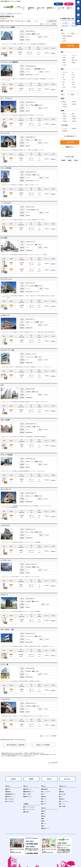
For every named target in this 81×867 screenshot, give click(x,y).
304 (10, 54)
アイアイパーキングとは (29, 808)
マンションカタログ (46, 792)
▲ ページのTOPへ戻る (52, 763)
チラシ (43, 795)
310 (11, 342)
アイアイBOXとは (9, 800)
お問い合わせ (67, 780)
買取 (43, 819)
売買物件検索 (44, 790)
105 (11, 230)
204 (11, 125)
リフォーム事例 (27, 795)
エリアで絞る (65, 23)
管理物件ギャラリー (28, 797)
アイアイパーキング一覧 (29, 810)
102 (11, 447)
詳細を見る (53, 53)
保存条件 (76, 161)
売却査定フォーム (45, 829)
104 (11, 587)
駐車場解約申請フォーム (11, 795)
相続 (43, 814)
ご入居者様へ (13, 780)
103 (11, 160)
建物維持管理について (28, 792)
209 (11, 195)
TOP (61, 790)
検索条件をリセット (70, 147)
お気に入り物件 (70, 157)
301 (11, 90)
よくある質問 (62, 807)
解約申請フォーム (9, 797)
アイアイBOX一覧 (9, 802)
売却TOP (44, 812)
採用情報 (31, 780)
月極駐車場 (8, 792)
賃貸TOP (8, 790)
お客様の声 (62, 800)
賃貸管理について (27, 790)
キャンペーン (62, 805)
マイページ (44, 800)
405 (11, 307)
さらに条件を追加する (70, 136)
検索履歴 (69, 161)
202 (11, 552)
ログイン (44, 802)
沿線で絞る (74, 23)
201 (11, 412)
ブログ (61, 797)
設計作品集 (26, 813)
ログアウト (44, 805)
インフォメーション (64, 802)
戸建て (43, 822)
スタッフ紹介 (62, 795)
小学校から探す (65, 26)
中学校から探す (74, 26)
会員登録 (44, 797)
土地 (43, 826)
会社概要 (62, 792)
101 (11, 265)
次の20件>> (54, 24)
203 (11, 271)
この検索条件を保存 (52, 21)
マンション (44, 824)
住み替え (44, 817)
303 (11, 691)
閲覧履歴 (63, 161)
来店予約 (49, 780)
